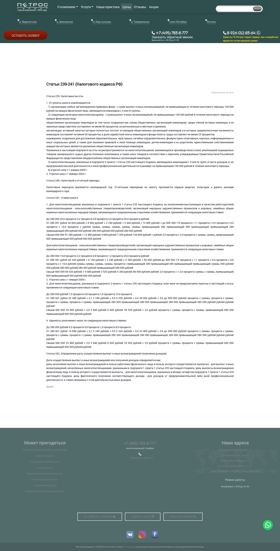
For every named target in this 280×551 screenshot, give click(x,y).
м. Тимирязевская (140, 21)
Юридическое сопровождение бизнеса (44, 491)
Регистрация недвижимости (44, 461)
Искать (257, 8)
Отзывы (140, 7)
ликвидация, (130, 547)
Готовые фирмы (45, 467)
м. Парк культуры (102, 21)
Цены (126, 7)
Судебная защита (45, 455)
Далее (49, 386)
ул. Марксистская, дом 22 (235, 455)
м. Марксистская (28, 21)
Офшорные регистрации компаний (45, 473)
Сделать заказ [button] (142, 516)
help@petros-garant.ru (141, 457)
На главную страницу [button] (100, 516)
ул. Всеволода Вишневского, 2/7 (235, 466)
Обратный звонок (183, 516)
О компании (67, 7)
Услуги (87, 7)
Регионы (211, 21)
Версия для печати (222, 92)
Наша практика (108, 7)
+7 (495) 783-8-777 (140, 443)
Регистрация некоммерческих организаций (45, 449)
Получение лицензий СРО (45, 479)
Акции (153, 7)
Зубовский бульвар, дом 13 (235, 460)
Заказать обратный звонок (172, 37)
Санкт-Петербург (178, 21)
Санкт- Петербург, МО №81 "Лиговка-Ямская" (235, 471)
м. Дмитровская (65, 21)
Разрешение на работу (45, 485)
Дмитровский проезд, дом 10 (235, 450)
